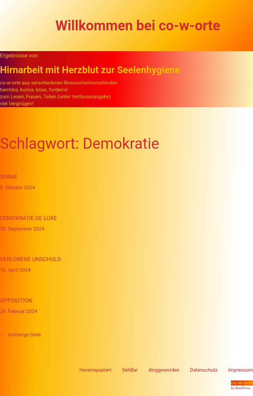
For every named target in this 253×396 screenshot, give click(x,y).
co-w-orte (242, 383)
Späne (8, 176)
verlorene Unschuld (30, 259)
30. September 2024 (22, 229)
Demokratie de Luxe (28, 218)
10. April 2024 (15, 270)
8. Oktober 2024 (17, 188)
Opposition (16, 300)
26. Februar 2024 (18, 311)
